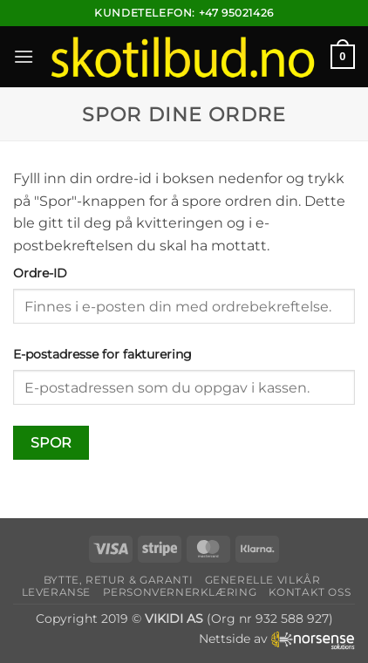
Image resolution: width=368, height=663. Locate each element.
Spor (51, 442)
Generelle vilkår (263, 579)
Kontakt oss (310, 591)
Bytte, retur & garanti (118, 579)
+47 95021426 (236, 12)
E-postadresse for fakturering (102, 354)
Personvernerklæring (180, 591)
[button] (23, 56)
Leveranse (57, 591)
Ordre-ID (40, 273)
